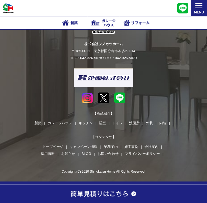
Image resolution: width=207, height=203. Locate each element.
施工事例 (131, 147)
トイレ (117, 123)
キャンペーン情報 (84, 147)
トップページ (52, 147)
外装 (149, 123)
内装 (162, 123)
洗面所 (134, 123)
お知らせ (68, 154)
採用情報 (48, 154)
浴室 (102, 123)
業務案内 (111, 147)
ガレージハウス (60, 123)
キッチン (86, 123)
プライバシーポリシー (142, 154)
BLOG (86, 154)
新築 (38, 123)
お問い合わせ (108, 154)
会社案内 (151, 147)
